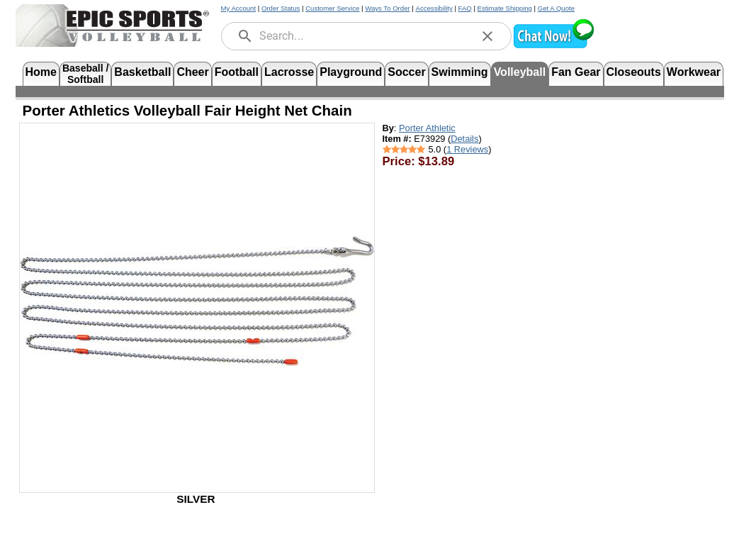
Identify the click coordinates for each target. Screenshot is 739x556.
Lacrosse (289, 72)
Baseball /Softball (85, 72)
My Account (238, 8)
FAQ (465, 8)
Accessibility (434, 8)
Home (41, 72)
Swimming (459, 72)
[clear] (487, 36)
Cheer (192, 72)
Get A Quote (556, 8)
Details (464, 138)
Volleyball (520, 72)
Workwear (694, 72)
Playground (351, 72)
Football (237, 72)
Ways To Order (387, 8)
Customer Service (332, 8)
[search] (245, 36)
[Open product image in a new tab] (197, 300)
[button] (553, 46)
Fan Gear (575, 72)
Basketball (142, 72)
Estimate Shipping (505, 8)
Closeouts (634, 72)
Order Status (280, 8)
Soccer (406, 72)
